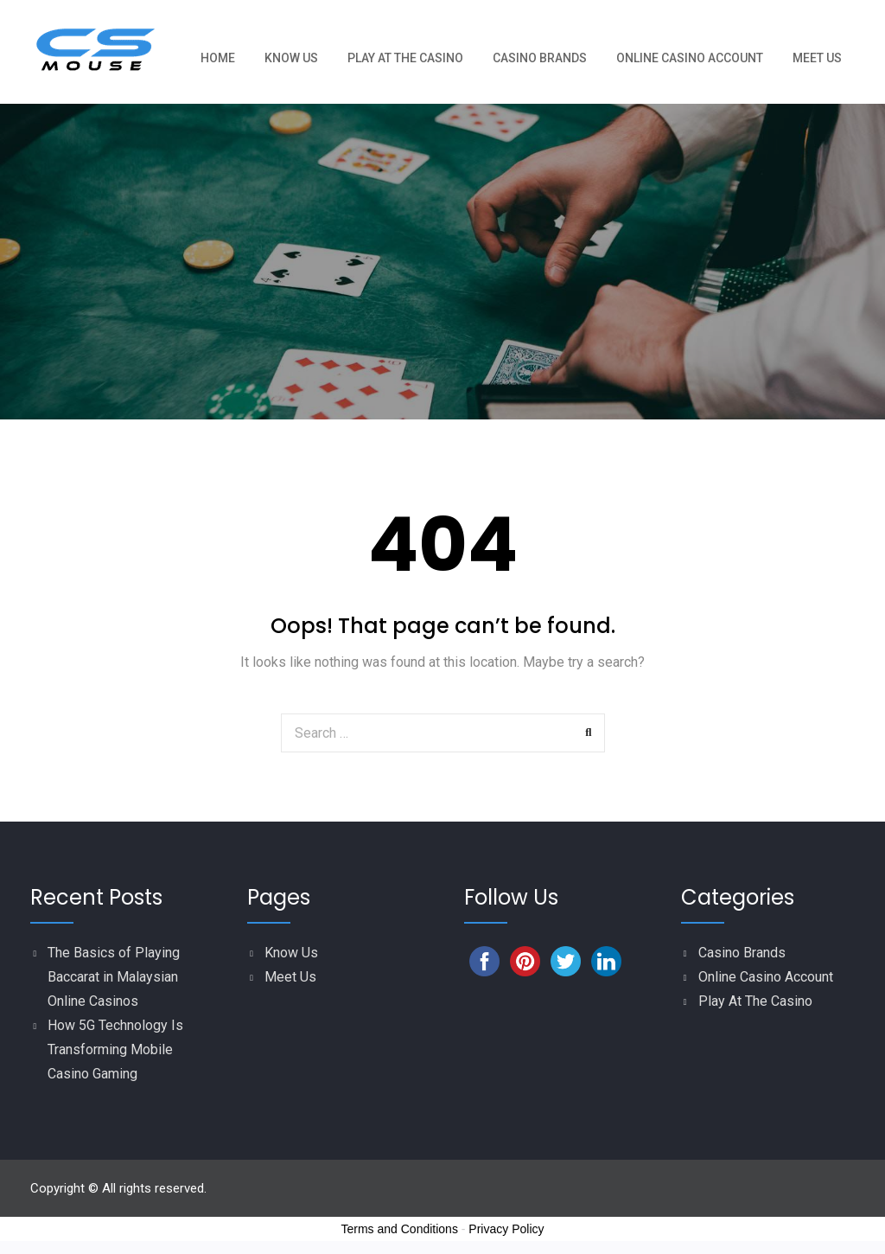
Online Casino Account (689, 58)
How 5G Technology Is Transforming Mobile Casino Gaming (115, 1049)
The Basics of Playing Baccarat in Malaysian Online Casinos (114, 976)
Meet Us (817, 58)
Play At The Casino (405, 58)
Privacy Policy (506, 1229)
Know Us (291, 58)
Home (218, 58)
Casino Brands (540, 58)
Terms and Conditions (399, 1229)
